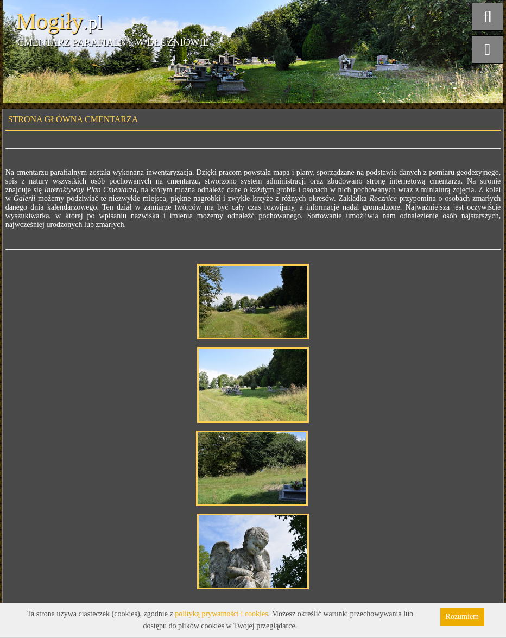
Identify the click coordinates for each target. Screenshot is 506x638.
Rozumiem (462, 616)
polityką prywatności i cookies (221, 614)
